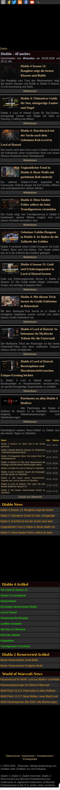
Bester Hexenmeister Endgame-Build (21, 665)
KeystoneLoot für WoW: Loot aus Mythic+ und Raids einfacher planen (30, 681)
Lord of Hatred (8, 612)
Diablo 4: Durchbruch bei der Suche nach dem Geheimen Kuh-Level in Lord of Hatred (27, 137)
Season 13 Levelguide (13, 595)
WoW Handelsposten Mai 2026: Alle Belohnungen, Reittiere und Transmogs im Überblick (29, 704)
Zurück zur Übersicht (30, 497)
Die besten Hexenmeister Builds (18, 606)
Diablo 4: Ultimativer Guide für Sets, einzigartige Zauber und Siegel (39, 103)
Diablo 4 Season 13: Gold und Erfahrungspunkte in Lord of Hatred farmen (37, 269)
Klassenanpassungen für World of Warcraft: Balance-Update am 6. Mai (25, 687)
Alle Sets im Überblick (12, 629)
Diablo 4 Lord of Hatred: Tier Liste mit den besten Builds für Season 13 (23, 485)
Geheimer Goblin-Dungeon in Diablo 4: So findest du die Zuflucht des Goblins (40, 236)
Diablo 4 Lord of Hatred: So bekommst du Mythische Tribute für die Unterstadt (39, 333)
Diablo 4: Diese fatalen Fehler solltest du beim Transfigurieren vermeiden (38, 204)
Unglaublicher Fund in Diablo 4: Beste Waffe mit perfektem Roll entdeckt (37, 172)
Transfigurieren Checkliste (15, 646)
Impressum (28, 756)
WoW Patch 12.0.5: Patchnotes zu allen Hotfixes (27, 690)
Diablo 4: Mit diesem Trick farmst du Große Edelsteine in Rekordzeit (39, 301)
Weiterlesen (30, 91)
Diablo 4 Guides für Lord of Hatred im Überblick (22, 468)
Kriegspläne (7, 640)
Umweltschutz (45, 756)
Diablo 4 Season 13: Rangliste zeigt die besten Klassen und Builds (37, 70)
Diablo (3, 48)
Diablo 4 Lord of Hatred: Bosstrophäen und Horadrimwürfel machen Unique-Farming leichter (27, 368)
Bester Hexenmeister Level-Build (19, 660)
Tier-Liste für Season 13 (14, 589)
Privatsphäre (30, 759)
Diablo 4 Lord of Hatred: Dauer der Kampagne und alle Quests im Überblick (23, 473)
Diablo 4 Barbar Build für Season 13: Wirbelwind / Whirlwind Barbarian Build (23, 451)
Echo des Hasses (10, 635)
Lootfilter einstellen (11, 623)
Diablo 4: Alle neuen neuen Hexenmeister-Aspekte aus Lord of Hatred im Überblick (23, 479)
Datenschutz (13, 756)
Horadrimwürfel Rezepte (14, 618)
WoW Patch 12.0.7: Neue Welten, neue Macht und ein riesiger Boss (29, 698)
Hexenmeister (8, 601)
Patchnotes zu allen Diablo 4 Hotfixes (39, 401)
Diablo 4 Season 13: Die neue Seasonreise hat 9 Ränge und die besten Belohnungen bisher (23, 463)
